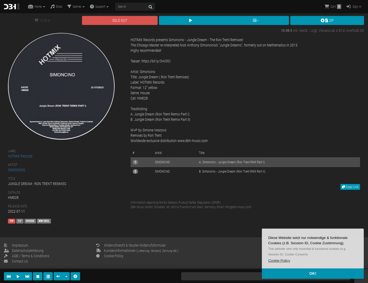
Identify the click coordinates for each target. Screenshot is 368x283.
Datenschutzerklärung (24, 250)
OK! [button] (312, 273)
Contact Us (16, 261)
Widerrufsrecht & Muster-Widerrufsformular (131, 245)
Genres (76, 6)
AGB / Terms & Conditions (26, 256)
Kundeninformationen (137, 250)
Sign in (354, 6)
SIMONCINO (16, 170)
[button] (279, 260)
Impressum (16, 245)
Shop (56, 6)
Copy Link (350, 187)
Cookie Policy (109, 256)
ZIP (327, 20)
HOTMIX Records (20, 156)
